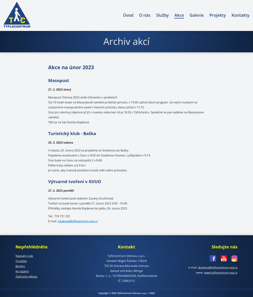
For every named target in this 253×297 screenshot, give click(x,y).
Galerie (197, 15)
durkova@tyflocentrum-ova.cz (218, 267)
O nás (144, 15)
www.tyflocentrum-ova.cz (221, 272)
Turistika (21, 261)
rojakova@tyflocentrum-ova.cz (78, 221)
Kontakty (240, 15)
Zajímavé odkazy (26, 276)
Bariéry (20, 266)
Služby (162, 15)
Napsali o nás (24, 256)
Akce (179, 15)
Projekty (217, 15)
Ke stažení (22, 271)
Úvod (128, 15)
